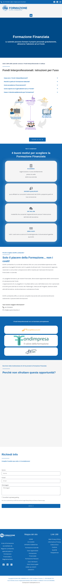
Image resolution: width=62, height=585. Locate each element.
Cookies (54, 547)
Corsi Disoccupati (32, 564)
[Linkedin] (7, 564)
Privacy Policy (29, 500)
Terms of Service (38, 500)
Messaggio (5, 485)
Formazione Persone (31, 558)
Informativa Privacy (54, 542)
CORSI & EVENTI (31, 567)
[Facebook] (4, 564)
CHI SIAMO (31, 542)
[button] (31, 15)
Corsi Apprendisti (32, 550)
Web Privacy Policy (54, 539)
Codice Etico (54, 544)
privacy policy (14, 497)
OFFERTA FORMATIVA (31, 544)
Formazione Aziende (31, 547)
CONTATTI (31, 569)
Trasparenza (54, 552)
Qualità (54, 550)
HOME (31, 539)
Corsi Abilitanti (33, 561)
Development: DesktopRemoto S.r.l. (31, 582)
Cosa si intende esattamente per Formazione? (19, 92)
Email (4, 477)
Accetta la (11, 497)
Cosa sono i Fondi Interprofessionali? (16, 78)
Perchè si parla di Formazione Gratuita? (17, 81)
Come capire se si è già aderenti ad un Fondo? (19, 88)
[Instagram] (11, 564)
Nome (4, 470)
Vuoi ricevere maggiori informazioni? (14, 304)
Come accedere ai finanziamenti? (15, 85)
